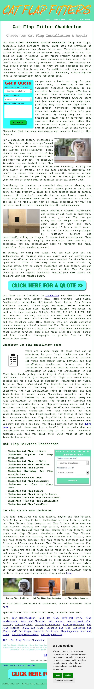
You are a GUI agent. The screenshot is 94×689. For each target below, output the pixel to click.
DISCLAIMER (85, 20)
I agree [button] (57, 675)
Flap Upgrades (23, 625)
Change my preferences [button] (64, 680)
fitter (30, 140)
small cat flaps (26, 407)
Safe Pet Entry (72, 618)
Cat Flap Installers (47, 625)
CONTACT (73, 20)
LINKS (55, 20)
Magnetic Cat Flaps (46, 631)
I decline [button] (68, 675)
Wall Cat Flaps (21, 631)
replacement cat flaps (75, 381)
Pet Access (56, 621)
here (68, 573)
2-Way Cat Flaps (32, 628)
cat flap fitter (69, 266)
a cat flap (32, 188)
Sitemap (5, 665)
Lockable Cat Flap (58, 628)
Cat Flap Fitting (17, 665)
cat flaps (66, 214)
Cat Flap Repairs (51, 634)
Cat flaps (83, 43)
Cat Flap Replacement (25, 634)
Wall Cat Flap (48, 618)
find (12, 517)
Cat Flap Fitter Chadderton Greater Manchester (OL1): (39, 43)
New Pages (31, 665)
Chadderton (52, 295)
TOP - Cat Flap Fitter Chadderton (24, 640)
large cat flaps (13, 384)
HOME (48, 20)
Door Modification (23, 618)
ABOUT (63, 20)
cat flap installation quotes (71, 570)
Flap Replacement (73, 625)
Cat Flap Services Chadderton (30, 444)
